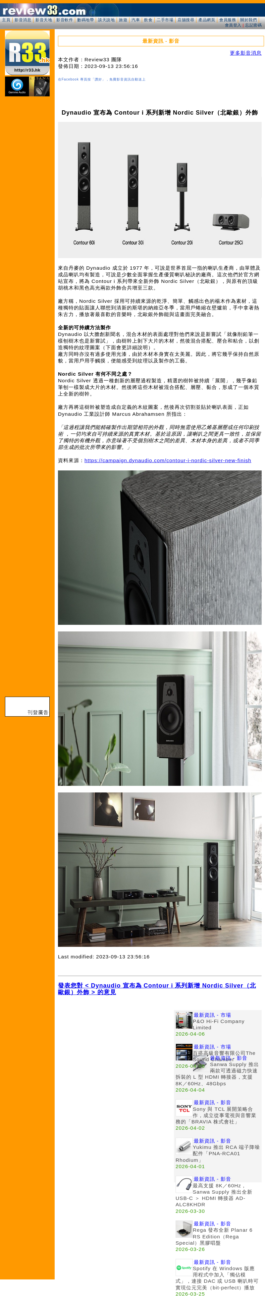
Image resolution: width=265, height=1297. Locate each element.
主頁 (6, 20)
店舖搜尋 (186, 20)
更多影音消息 (246, 53)
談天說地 (106, 20)
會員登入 (233, 25)
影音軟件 (64, 20)
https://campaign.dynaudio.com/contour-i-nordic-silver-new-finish (167, 460)
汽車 (136, 20)
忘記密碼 (253, 25)
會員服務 (227, 20)
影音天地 (43, 20)
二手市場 (165, 20)
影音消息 (23, 20)
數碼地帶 (85, 20)
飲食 (148, 20)
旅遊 (123, 20)
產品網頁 (206, 20)
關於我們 (248, 20)
